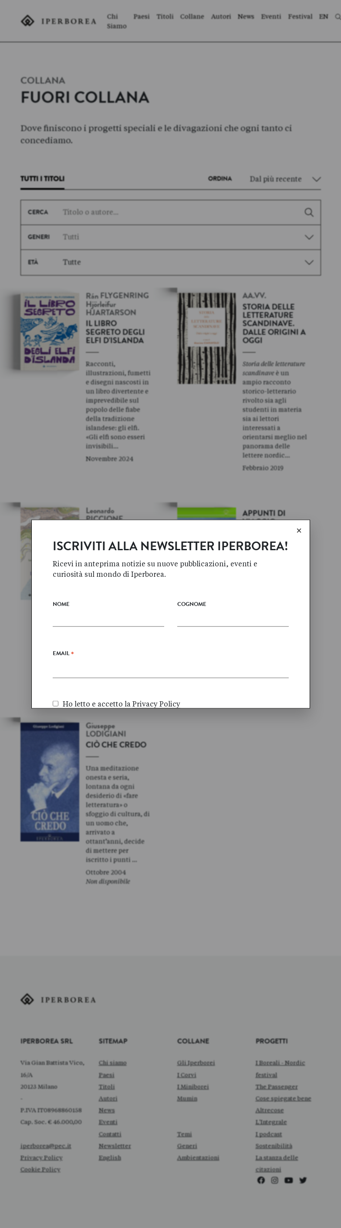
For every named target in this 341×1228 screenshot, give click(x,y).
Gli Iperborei (196, 1062)
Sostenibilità (274, 1145)
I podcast (269, 1133)
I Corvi (186, 1074)
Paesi (142, 16)
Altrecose (270, 1110)
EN (323, 16)
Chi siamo (113, 1062)
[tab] (42, 182)
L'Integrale (271, 1121)
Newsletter (115, 1145)
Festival (300, 16)
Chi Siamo (117, 21)
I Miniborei (193, 1086)
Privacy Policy (41, 1157)
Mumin (187, 1098)
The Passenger (277, 1086)
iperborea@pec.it (45, 1145)
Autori (221, 16)
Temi (184, 1133)
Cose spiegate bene (283, 1098)
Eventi (271, 16)
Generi (187, 1145)
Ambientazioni (198, 1157)
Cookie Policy (40, 1169)
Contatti (110, 1133)
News (246, 16)
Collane (192, 16)
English (110, 1157)
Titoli (165, 16)
